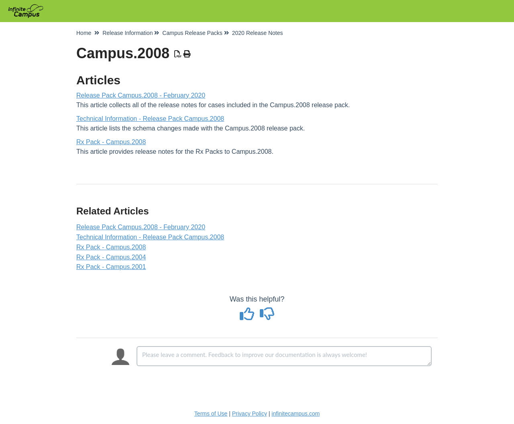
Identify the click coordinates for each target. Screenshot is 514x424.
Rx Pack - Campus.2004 (111, 257)
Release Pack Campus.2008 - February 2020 (140, 95)
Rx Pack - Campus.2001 (111, 266)
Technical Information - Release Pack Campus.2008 (150, 118)
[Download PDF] (178, 54)
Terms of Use (210, 413)
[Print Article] (187, 54)
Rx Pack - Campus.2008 (111, 142)
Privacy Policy (249, 413)
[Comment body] (284, 356)
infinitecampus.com (295, 413)
